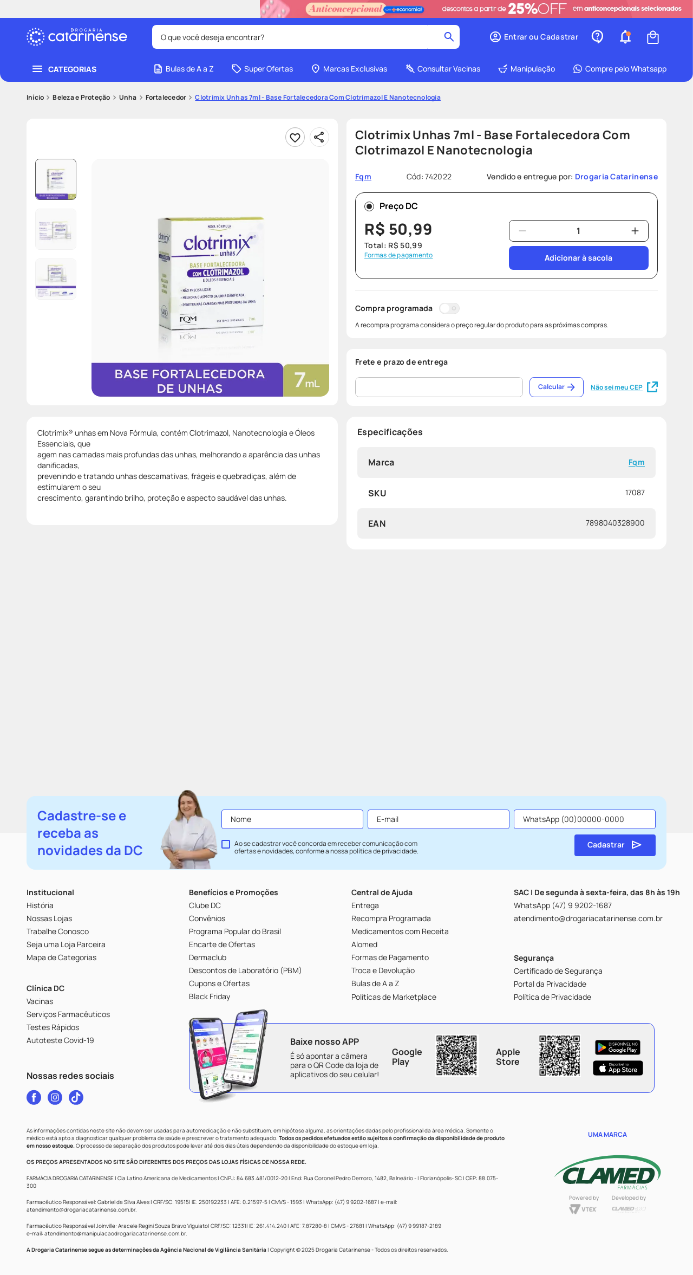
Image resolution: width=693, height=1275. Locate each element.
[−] (522, 231)
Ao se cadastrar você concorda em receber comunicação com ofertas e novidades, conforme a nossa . (326, 847)
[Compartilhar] (319, 137)
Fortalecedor (166, 97)
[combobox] (306, 37)
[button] (534, 37)
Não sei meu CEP (624, 387)
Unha (128, 97)
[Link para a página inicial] (35, 97)
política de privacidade (383, 851)
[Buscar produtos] (449, 37)
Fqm (637, 462)
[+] (635, 231)
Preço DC (391, 206)
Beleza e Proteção (81, 97)
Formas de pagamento (398, 255)
